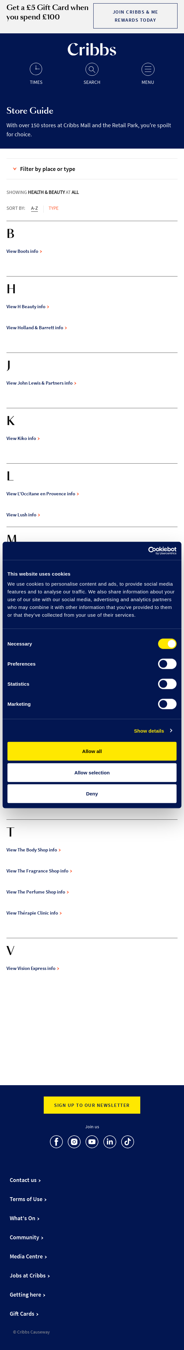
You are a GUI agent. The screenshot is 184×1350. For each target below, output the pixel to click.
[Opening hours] (36, 73)
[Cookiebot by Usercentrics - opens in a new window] (148, 551)
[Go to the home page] (92, 54)
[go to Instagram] (74, 1143)
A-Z (34, 208)
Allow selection (91, 772)
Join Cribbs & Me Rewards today (135, 16)
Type (54, 208)
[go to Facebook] (56, 1143)
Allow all (92, 751)
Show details (149, 730)
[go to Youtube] (92, 1143)
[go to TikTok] (128, 1143)
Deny (92, 793)
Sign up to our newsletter (92, 1105)
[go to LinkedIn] (110, 1143)
